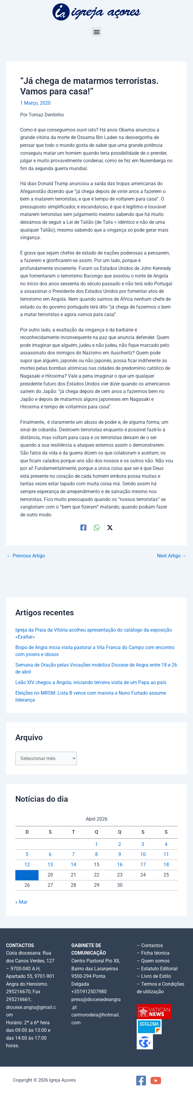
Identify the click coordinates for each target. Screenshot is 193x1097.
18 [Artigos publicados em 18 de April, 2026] (166, 864)
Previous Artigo (26, 556)
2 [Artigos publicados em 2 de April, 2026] (119, 844)
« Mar (21, 902)
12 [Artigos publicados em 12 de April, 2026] (27, 864)
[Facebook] (83, 528)
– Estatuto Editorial (157, 969)
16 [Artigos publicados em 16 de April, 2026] (120, 864)
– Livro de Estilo (154, 976)
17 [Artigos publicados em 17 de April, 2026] (143, 864)
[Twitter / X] (110, 528)
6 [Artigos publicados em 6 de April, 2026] (50, 854)
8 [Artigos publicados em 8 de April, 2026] (96, 854)
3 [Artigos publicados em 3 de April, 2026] (143, 844)
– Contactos (150, 945)
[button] (96, 32)
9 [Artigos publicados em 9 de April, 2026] (119, 854)
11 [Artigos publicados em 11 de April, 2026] (166, 854)
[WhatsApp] (97, 528)
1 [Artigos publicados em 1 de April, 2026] (96, 844)
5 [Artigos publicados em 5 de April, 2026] (27, 854)
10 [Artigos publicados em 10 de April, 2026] (143, 854)
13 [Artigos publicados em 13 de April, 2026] (50, 864)
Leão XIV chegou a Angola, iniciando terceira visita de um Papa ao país (90, 682)
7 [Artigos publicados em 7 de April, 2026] (73, 854)
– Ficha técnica (153, 953)
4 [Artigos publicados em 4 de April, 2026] (166, 844)
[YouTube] (155, 1080)
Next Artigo (172, 556)
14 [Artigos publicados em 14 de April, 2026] (73, 864)
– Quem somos (153, 961)
